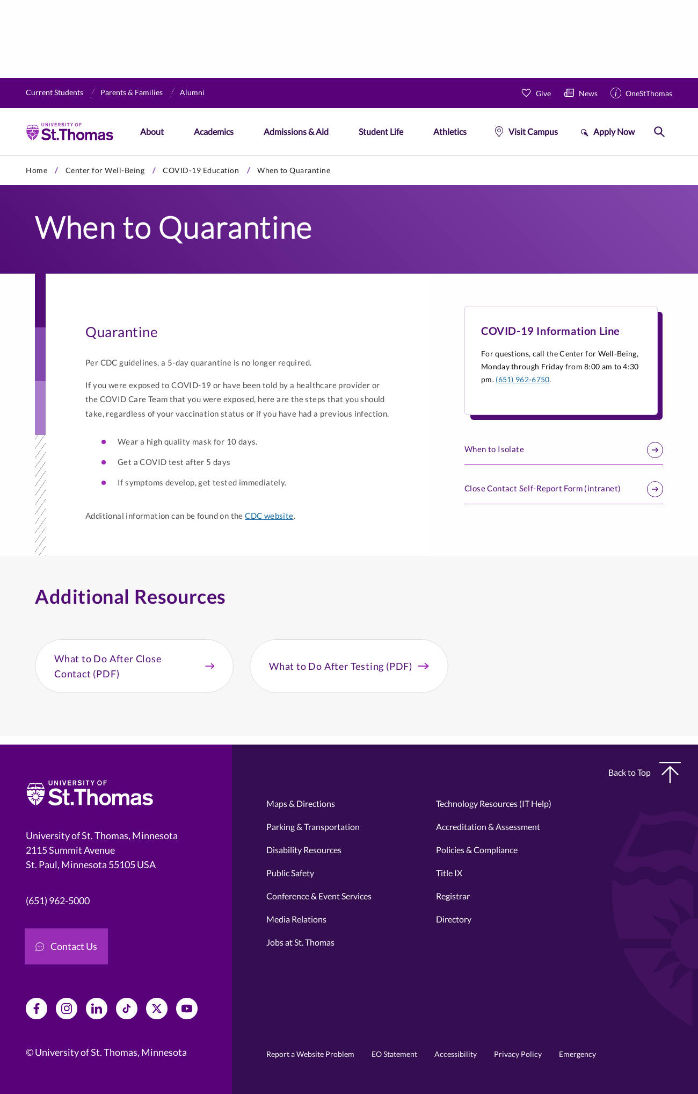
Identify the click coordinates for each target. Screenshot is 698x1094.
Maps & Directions (300, 803)
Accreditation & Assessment (488, 826)
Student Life (381, 131)
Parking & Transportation (313, 826)
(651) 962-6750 (522, 379)
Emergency (577, 1054)
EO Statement (394, 1054)
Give (543, 93)
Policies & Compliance (477, 850)
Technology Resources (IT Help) (493, 803)
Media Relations (296, 919)
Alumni (192, 92)
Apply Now (614, 131)
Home (36, 170)
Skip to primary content (0, 155)
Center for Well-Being (105, 170)
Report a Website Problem (310, 1054)
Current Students (54, 92)
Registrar (453, 896)
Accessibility (455, 1054)
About (152, 131)
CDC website (269, 515)
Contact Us (66, 946)
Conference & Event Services (319, 896)
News (588, 93)
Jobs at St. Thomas (300, 942)
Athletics (450, 131)
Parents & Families (131, 92)
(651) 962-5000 (58, 900)
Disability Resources (303, 850)
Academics (214, 131)
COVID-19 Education (201, 170)
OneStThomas (649, 93)
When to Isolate (563, 450)
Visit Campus (533, 131)
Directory (453, 919)
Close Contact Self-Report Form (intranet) (563, 489)
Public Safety (290, 873)
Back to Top (644, 772)
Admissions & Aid (296, 131)
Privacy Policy (518, 1054)
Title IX (449, 873)
